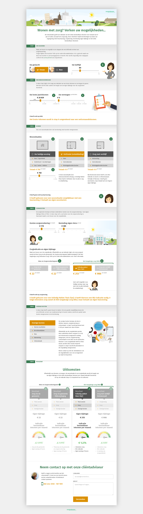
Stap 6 (32, 361)
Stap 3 (32, 126)
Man (56, 69)
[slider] (80, 70)
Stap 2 (32, 80)
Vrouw (37, 69)
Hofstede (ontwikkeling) (72, 154)
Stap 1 (32, 46)
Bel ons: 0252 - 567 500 (52, 484)
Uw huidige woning (41, 154)
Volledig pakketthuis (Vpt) (81, 268)
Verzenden (80, 499)
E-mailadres (76, 473)
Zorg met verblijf (98, 154)
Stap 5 (32, 306)
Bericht (75, 481)
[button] (103, 65)
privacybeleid (48, 57)
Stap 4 (32, 208)
